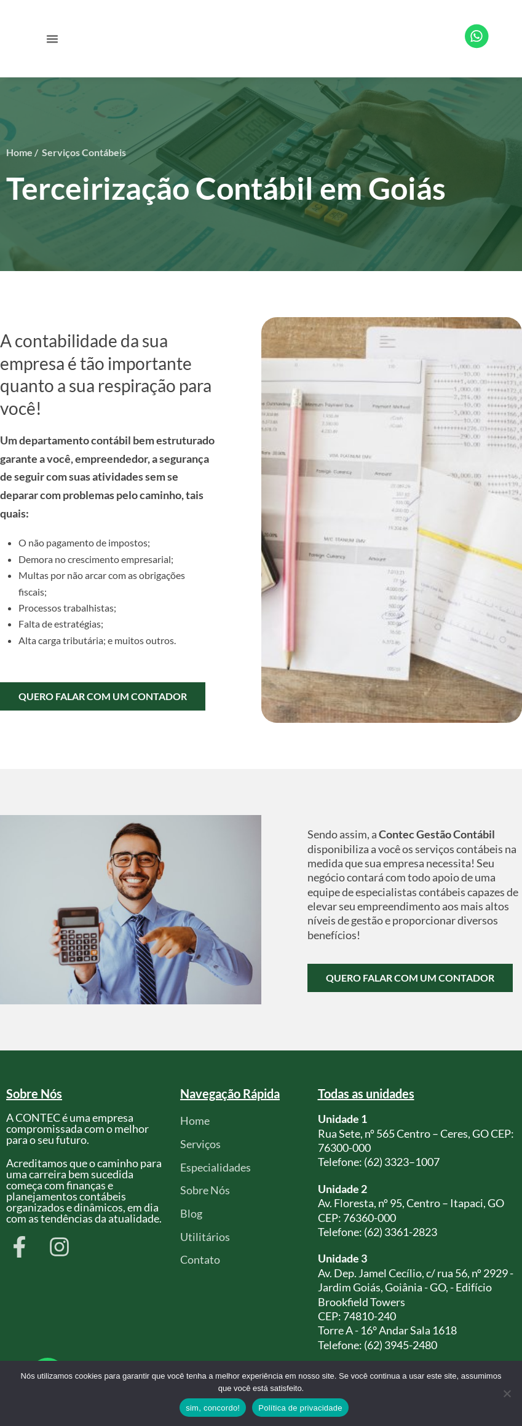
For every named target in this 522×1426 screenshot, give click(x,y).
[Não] (506, 1393)
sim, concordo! (213, 1407)
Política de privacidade (300, 1407)
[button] (52, 39)
